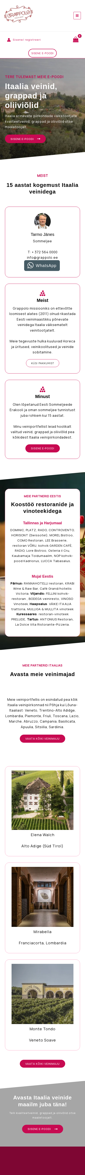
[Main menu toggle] (77, 15)
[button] (42, 53)
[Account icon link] (24, 40)
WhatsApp (46, 265)
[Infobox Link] (42, 811)
